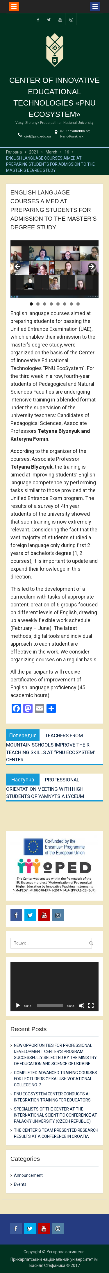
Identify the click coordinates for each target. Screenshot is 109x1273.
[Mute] (82, 1005)
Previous (17, 267)
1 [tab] (31, 304)
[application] (54, 986)
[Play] (18, 1005)
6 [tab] (64, 304)
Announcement (28, 1175)
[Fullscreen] (91, 1005)
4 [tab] (51, 304)
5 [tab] (58, 304)
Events (20, 1184)
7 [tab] (71, 304)
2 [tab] (38, 304)
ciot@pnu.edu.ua (37, 136)
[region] (54, 268)
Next (91, 267)
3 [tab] (44, 304)
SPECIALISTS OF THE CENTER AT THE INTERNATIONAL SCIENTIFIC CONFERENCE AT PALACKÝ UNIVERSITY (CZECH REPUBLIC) (55, 1115)
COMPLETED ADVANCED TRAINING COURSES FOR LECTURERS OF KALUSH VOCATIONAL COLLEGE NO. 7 (55, 1078)
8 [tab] (78, 304)
